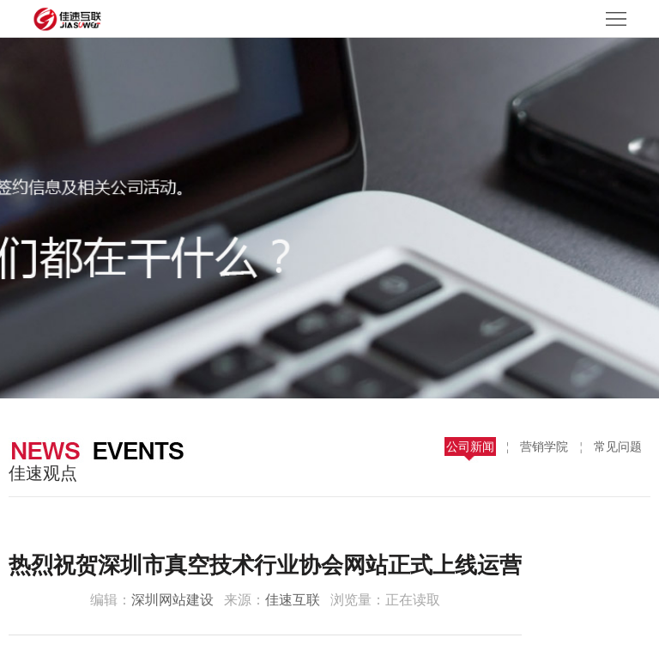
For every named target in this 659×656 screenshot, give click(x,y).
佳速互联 (292, 599)
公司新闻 (470, 446)
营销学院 (544, 446)
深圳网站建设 (172, 599)
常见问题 (618, 446)
